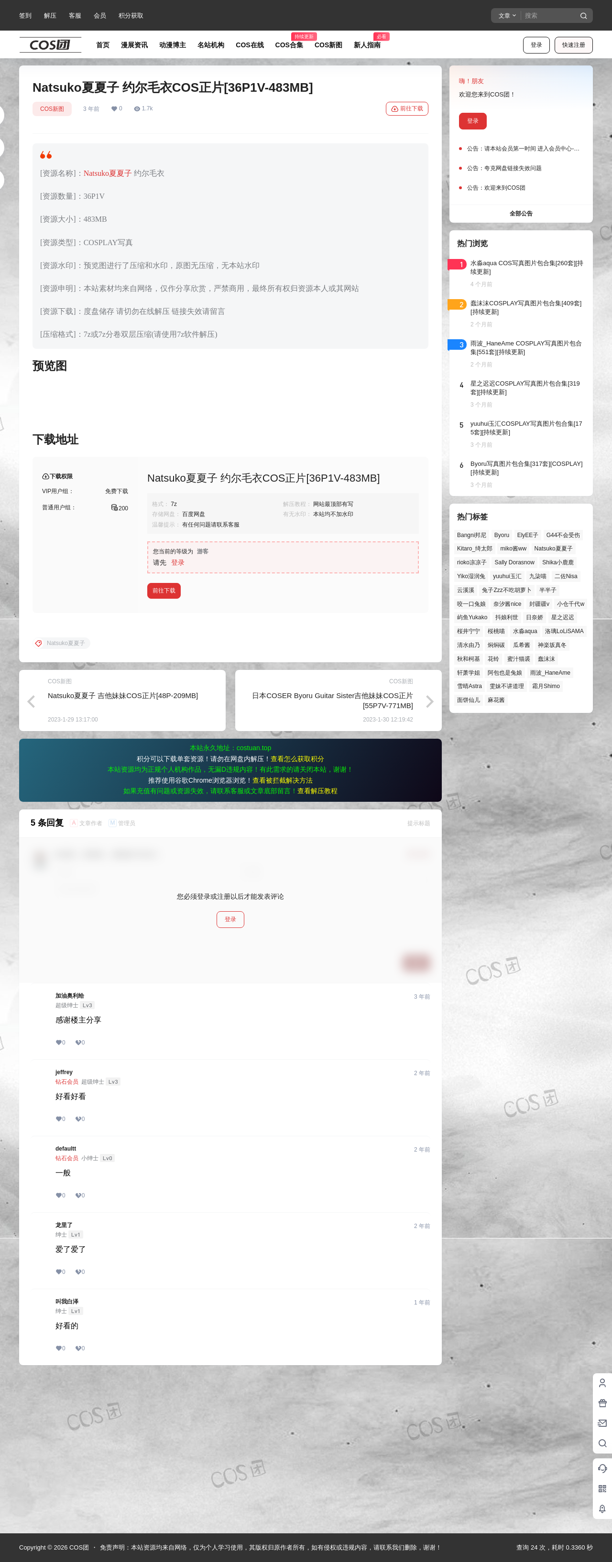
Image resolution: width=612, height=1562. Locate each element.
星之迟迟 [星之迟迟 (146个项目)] (562, 617)
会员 (100, 15)
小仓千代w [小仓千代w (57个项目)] (570, 604)
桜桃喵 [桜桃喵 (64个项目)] (496, 631)
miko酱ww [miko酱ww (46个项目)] (513, 548)
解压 (50, 15)
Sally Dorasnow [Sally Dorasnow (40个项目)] (514, 562)
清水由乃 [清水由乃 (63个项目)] (468, 645)
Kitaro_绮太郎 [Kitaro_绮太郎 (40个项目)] (474, 548)
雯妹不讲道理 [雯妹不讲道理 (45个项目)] (507, 686)
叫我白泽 (66, 1455)
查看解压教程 (317, 944)
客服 (75, 15)
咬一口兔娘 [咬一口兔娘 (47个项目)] (471, 604)
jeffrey (64, 1226)
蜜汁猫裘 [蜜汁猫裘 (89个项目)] (518, 659)
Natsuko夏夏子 (108, 173)
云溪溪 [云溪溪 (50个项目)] (465, 590)
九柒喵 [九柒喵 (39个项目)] (537, 576)
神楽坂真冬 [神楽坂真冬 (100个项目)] (552, 645)
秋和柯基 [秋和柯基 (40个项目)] (468, 659)
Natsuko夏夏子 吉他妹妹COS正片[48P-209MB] (123, 849)
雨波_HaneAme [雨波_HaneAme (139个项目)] (550, 672)
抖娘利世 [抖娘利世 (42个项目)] (506, 617)
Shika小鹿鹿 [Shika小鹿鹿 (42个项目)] (558, 562)
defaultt (65, 1302)
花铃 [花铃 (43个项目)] (493, 659)
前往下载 (407, 109)
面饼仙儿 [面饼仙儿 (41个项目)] (468, 700)
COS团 (78, 1547)
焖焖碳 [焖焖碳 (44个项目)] (496, 645)
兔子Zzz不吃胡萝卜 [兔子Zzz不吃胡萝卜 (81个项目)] (506, 590)
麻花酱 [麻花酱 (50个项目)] (496, 700)
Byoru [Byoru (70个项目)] (501, 535)
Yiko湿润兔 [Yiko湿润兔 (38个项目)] (471, 576)
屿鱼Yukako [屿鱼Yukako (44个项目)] (472, 617)
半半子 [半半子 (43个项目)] (548, 590)
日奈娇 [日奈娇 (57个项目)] (534, 617)
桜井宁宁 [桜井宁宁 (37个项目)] (468, 631)
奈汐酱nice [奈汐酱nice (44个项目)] (507, 604)
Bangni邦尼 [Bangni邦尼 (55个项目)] (471, 535)
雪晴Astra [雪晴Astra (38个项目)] (469, 686)
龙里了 (64, 1379)
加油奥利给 (69, 1150)
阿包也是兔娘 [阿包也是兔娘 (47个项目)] (505, 672)
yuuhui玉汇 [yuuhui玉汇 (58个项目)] (507, 576)
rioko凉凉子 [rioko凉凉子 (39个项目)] (472, 562)
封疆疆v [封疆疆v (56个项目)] (539, 604)
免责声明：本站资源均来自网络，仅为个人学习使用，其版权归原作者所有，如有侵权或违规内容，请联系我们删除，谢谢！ (271, 1547)
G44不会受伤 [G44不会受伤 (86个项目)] (563, 535)
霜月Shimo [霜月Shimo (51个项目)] (546, 686)
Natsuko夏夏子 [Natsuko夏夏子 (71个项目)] (554, 548)
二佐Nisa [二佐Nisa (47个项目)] (566, 576)
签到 (25, 15)
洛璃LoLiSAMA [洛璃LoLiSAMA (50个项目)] (564, 631)
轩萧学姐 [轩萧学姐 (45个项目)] (468, 672)
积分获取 (131, 15)
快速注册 (573, 45)
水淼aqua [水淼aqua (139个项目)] (525, 631)
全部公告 (521, 213)
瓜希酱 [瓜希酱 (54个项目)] (521, 645)
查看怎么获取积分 (297, 912)
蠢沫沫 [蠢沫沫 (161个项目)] (546, 659)
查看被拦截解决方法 (282, 934)
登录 (536, 45)
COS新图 (52, 109)
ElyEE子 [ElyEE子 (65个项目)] (528, 535)
